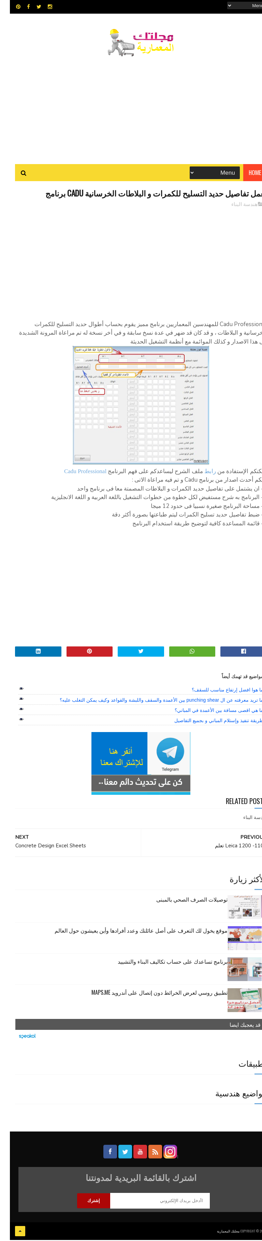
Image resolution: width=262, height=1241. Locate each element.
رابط (200, 473)
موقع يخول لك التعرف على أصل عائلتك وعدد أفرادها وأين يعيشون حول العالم (131, 932)
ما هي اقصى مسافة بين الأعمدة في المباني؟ (209, 712)
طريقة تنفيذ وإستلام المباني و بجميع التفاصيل (208, 722)
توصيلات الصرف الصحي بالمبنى (182, 901)
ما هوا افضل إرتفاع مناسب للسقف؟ (217, 692)
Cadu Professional (75, 473)
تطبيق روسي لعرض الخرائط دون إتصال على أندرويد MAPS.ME (150, 994)
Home (245, 174)
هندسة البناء (234, 206)
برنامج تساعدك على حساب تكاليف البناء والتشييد (163, 963)
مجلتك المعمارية (218, 1232)
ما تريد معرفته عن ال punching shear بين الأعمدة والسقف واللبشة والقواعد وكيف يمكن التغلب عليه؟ (151, 702)
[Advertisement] (131, 107)
